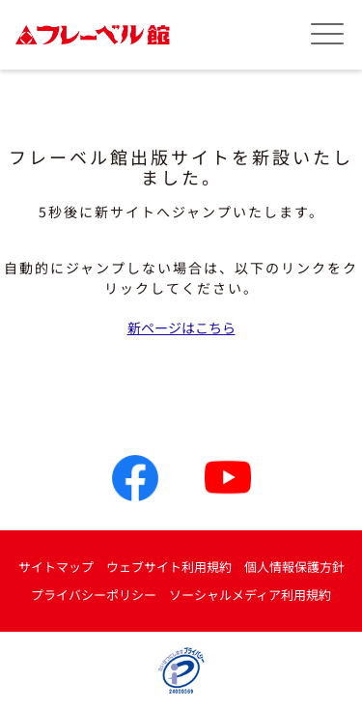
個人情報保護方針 (294, 566)
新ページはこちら (181, 327)
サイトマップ (56, 566)
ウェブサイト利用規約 (169, 566)
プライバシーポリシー (93, 594)
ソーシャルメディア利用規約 (250, 594)
